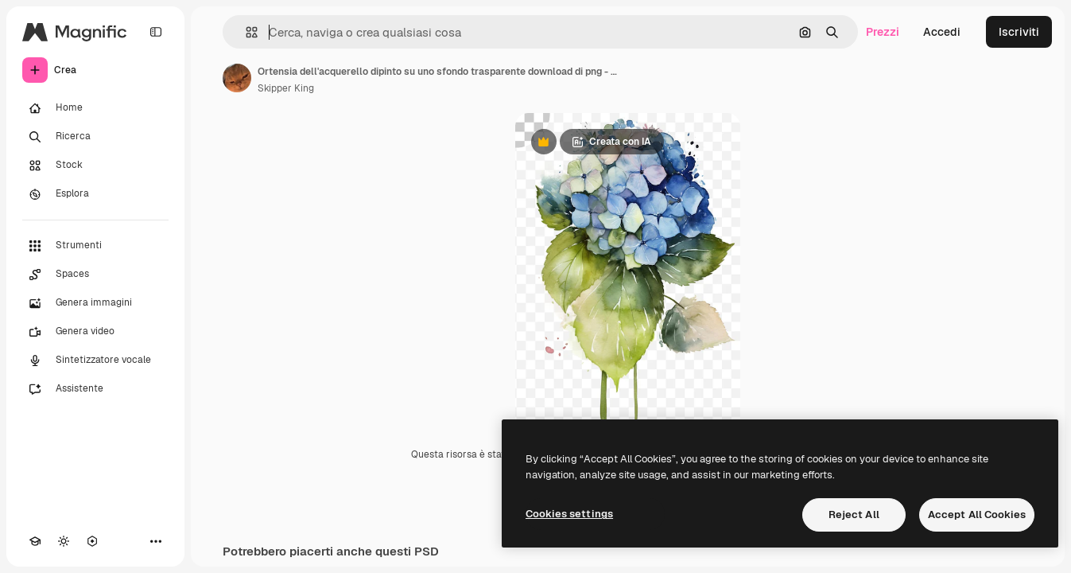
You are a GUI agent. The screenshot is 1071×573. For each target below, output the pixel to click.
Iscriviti (1019, 32)
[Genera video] (95, 332)
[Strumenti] (95, 246)
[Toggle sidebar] (156, 32)
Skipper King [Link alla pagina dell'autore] (286, 88)
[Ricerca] (95, 137)
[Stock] (95, 165)
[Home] (95, 108)
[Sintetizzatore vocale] (95, 360)
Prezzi (882, 32)
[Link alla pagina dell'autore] (237, 78)
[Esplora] (95, 194)
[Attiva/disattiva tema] (63, 541)
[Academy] (35, 541)
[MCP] (92, 541)
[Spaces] (95, 274)
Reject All (853, 514)
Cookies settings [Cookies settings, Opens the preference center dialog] (569, 513)
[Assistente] (95, 389)
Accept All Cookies (977, 514)
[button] (245, 32)
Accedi (941, 32)
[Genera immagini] (95, 303)
